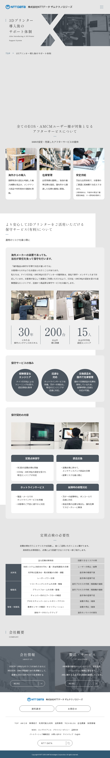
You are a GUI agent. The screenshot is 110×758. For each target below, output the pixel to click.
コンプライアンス (44, 730)
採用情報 (91, 723)
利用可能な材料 (46, 723)
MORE (17, 683)
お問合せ (72, 708)
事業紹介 (33, 723)
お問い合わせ (56, 734)
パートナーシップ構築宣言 (40, 734)
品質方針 (74, 730)
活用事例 (59, 723)
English (77, 734)
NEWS (34, 730)
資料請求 (36, 708)
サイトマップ (68, 734)
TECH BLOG (70, 723)
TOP (17, 723)
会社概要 (81, 723)
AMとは (24, 723)
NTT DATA (46, 743)
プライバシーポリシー (61, 730)
